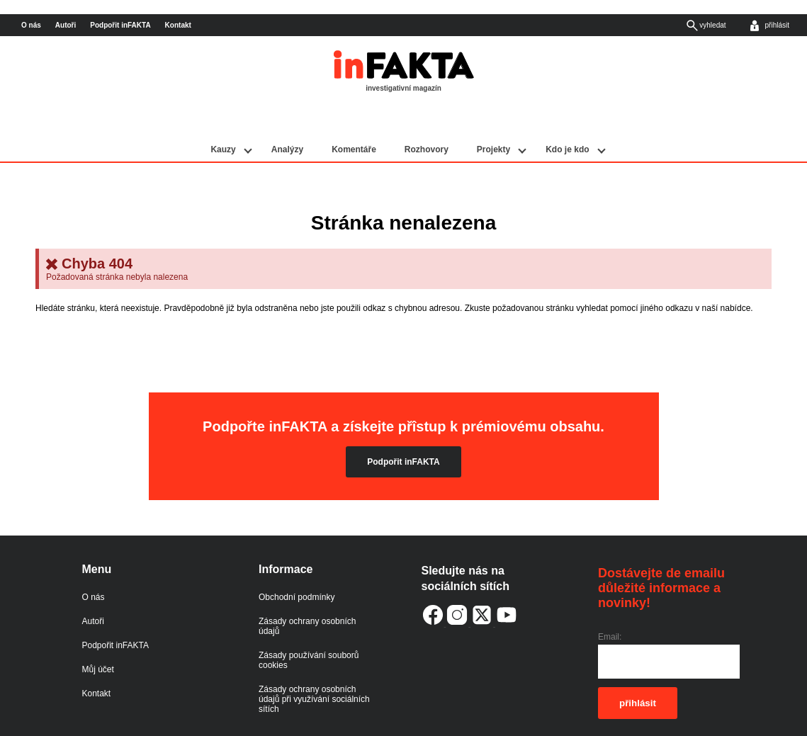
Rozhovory (426, 118)
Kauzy (222, 118)
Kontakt (178, 25)
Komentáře (354, 118)
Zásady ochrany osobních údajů (307, 594)
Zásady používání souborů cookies (309, 628)
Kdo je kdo (567, 118)
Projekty (493, 118)
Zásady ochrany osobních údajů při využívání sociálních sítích (314, 667)
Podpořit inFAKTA (120, 25)
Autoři (65, 25)
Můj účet (98, 637)
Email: (609, 606)
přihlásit (637, 672)
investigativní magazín (403, 88)
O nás (31, 25)
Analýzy (287, 118)
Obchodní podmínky (296, 565)
